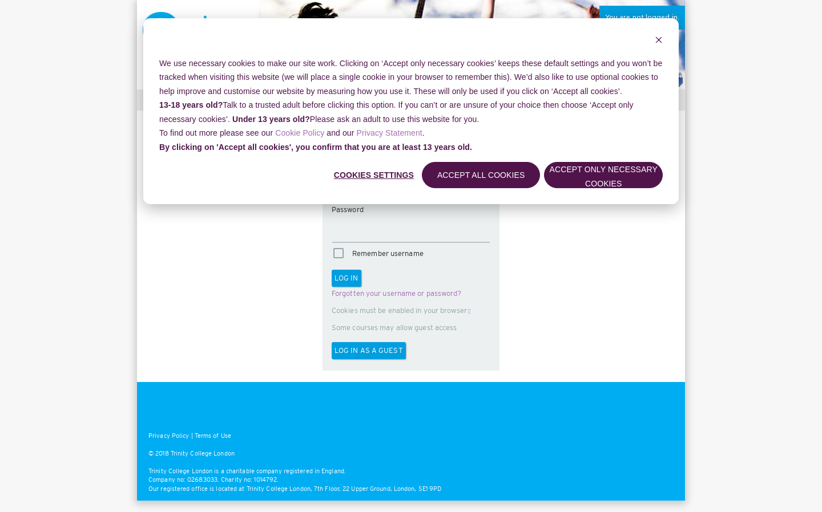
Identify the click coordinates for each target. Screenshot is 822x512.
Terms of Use (213, 435)
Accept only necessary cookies (604, 176)
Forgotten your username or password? (397, 293)
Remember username (388, 253)
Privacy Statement (389, 132)
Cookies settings (374, 175)
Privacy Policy (168, 435)
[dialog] (411, 111)
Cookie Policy (299, 132)
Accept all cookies (481, 175)
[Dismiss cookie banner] (659, 41)
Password (348, 209)
